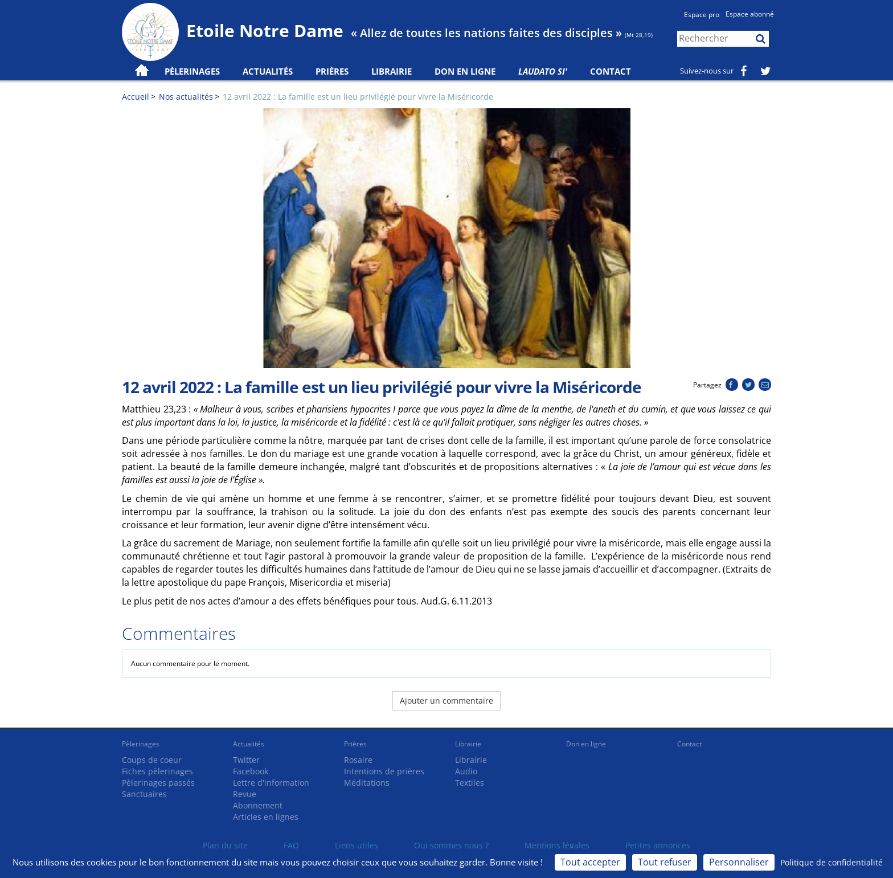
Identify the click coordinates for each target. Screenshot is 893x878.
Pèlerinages (140, 744)
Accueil (135, 96)
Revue (244, 794)
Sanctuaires (144, 794)
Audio (466, 771)
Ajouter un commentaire (446, 700)
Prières (332, 71)
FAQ (291, 845)
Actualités (248, 744)
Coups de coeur (152, 759)
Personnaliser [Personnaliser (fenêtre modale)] (739, 862)
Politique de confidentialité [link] (831, 862)
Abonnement (257, 805)
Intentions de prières (384, 771)
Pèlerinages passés (158, 782)
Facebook (250, 771)
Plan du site (225, 845)
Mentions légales (557, 845)
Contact (610, 71)
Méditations (367, 782)
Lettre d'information (271, 782)
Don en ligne (465, 71)
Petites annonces (657, 845)
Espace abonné (750, 14)
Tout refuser (664, 862)
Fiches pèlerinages (157, 771)
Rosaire (358, 759)
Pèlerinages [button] (192, 71)
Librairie (391, 71)
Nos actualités (186, 96)
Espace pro (701, 14)
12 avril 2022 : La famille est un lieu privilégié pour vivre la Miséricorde (358, 96)
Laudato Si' (542, 71)
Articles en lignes (265, 816)
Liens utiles (356, 845)
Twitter (246, 759)
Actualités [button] (268, 71)
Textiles (469, 782)
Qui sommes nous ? (451, 845)
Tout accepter (590, 862)
